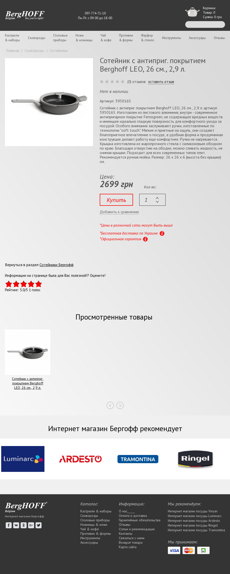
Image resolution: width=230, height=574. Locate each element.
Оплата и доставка (133, 515)
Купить (116, 200)
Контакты (125, 533)
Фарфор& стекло (147, 37)
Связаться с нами (131, 538)
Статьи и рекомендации (137, 529)
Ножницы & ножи (93, 524)
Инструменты (171, 38)
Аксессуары (197, 38)
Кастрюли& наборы (12, 37)
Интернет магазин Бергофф (24, 516)
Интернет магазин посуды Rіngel (193, 525)
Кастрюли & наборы (95, 511)
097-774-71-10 (95, 13)
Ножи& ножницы (84, 37)
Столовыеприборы (60, 37)
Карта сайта (128, 547)
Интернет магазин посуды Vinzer (193, 511)
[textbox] (152, 200)
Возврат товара (130, 542)
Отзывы (219, 38)
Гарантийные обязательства (139, 520)
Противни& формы (126, 37)
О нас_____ (127, 511)
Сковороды (36, 38)
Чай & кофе (89, 529)
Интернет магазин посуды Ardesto (194, 520)
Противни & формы (95, 533)
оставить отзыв (161, 82)
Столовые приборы (95, 520)
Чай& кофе (105, 37)
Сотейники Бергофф (57, 264)
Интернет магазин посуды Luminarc (195, 516)
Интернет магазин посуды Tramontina (196, 530)
